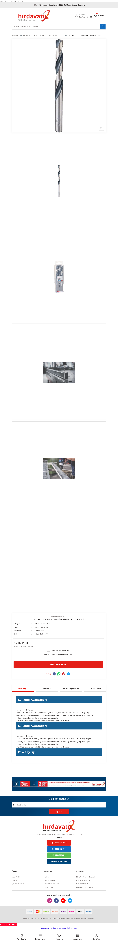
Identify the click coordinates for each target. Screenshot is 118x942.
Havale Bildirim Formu (52, 884)
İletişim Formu (49, 880)
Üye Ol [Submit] (59, 812)
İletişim (46, 877)
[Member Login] (76, 15)
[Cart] (98, 15)
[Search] (59, 26)
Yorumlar (47, 689)
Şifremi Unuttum (18, 884)
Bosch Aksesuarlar (42, 627)
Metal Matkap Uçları (42, 624)
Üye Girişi (15, 880)
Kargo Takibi (48, 887)
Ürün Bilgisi (23, 689)
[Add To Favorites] (101, 128)
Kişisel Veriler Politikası (84, 887)
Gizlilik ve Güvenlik (83, 880)
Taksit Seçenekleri (71, 689)
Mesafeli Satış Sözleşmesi (85, 877)
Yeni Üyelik (16, 877)
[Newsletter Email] (59, 804)
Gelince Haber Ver (58, 664)
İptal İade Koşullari (83, 884)
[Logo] (34, 16)
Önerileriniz (95, 689)
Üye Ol (89, 17)
